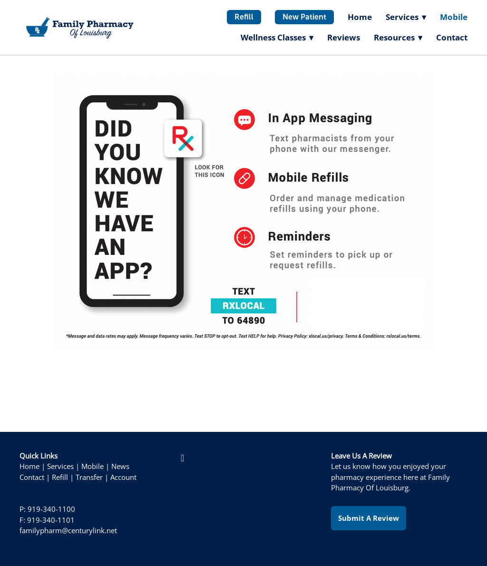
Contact (452, 37)
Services (60, 466)
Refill (243, 17)
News (120, 466)
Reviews (343, 37)
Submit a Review (368, 518)
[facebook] (182, 458)
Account (123, 477)
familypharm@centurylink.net (68, 531)
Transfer (89, 477)
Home (360, 17)
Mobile (454, 17)
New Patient (304, 17)
